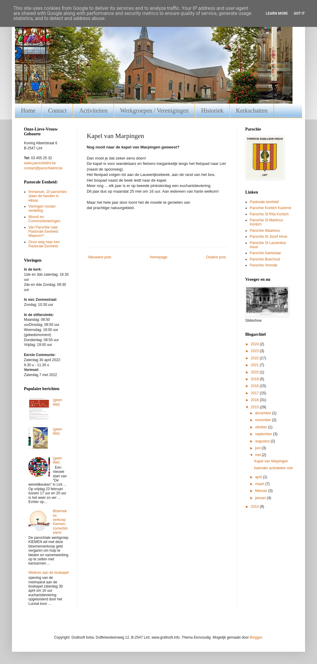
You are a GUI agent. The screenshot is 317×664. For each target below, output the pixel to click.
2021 (255, 365)
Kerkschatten (252, 110)
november (263, 420)
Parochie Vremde (263, 265)
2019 (255, 379)
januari (261, 498)
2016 (255, 400)
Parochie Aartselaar (265, 253)
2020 (255, 372)
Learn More (277, 13)
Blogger (256, 637)
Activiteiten (93, 110)
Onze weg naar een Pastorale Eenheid (44, 244)
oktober (261, 427)
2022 (255, 358)
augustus (263, 441)
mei (258, 455)
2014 (255, 506)
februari (261, 491)
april (259, 477)
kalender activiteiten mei (273, 468)
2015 (255, 407)
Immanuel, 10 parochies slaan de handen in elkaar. (47, 196)
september (264, 434)
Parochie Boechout (265, 259)
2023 (255, 351)
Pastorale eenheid (264, 202)
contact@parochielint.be (43, 168)
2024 (255, 344)
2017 (255, 393)
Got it (299, 13)
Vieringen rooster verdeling (42, 208)
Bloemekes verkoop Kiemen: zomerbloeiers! (60, 522)
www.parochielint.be (40, 163)
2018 (255, 386)
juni (258, 448)
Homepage (158, 257)
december (263, 413)
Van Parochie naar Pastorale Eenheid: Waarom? (43, 231)
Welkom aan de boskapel (48, 573)
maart (260, 484)
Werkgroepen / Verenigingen (154, 110)
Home (28, 110)
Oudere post (216, 257)
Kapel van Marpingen (271, 461)
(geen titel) (57, 402)
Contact (57, 110)
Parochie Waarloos (265, 231)
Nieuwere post (99, 257)
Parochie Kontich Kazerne (270, 208)
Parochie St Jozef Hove (268, 236)
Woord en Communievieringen (44, 219)
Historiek (212, 110)
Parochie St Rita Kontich (269, 214)
